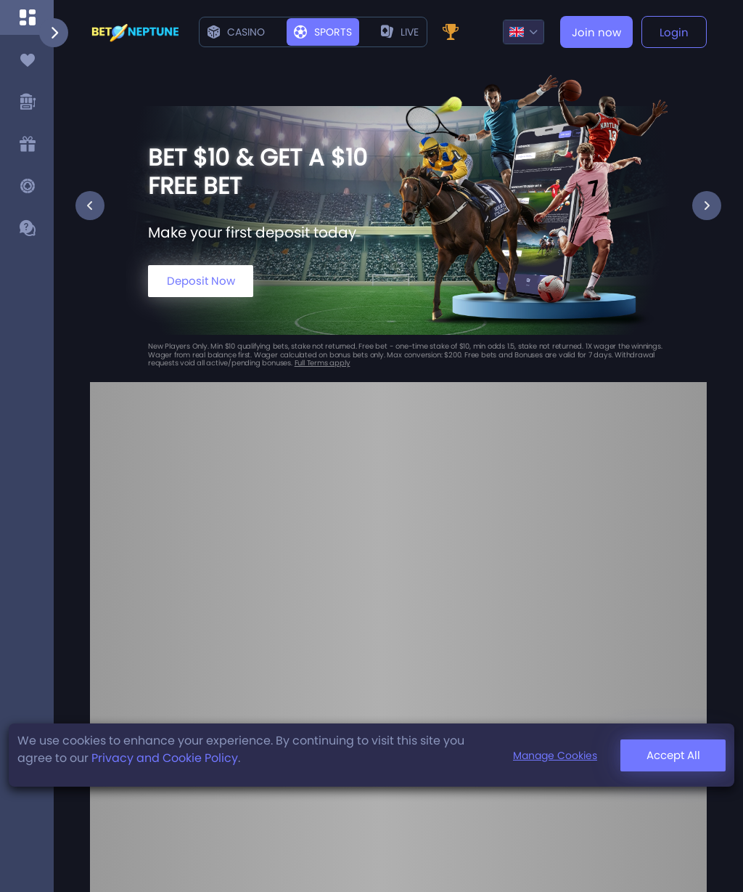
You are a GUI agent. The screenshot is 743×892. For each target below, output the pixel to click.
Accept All (673, 755)
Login (674, 32)
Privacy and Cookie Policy (164, 758)
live (400, 31)
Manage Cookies (555, 755)
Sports (323, 31)
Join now (596, 32)
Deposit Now (201, 280)
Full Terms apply (322, 362)
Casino (236, 31)
